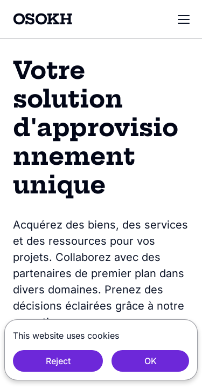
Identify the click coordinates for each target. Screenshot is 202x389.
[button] (183, 19)
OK (150, 361)
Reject (58, 361)
